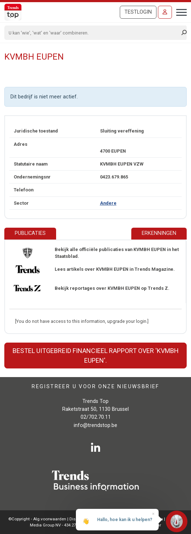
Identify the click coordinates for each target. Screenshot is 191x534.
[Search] (93, 32)
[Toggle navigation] (179, 11)
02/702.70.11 (96, 417)
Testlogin (138, 12)
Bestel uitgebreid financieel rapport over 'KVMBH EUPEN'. (96, 355)
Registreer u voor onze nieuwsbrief (95, 387)
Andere (108, 203)
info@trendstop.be (95, 425)
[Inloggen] (165, 12)
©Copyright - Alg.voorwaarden (37, 518)
